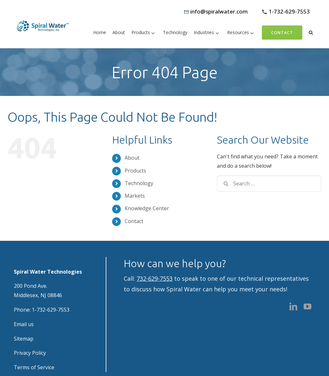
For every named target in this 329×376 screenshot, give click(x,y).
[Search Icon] (311, 31)
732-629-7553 (155, 278)
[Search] (223, 183)
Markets (135, 195)
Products (135, 170)
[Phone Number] (286, 12)
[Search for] (269, 183)
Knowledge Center (147, 208)
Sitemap (23, 338)
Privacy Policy (30, 352)
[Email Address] (216, 12)
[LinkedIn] (293, 306)
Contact (134, 221)
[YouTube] (307, 306)
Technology (139, 183)
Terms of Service (34, 367)
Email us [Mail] (24, 324)
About (132, 157)
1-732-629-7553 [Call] (50, 309)
